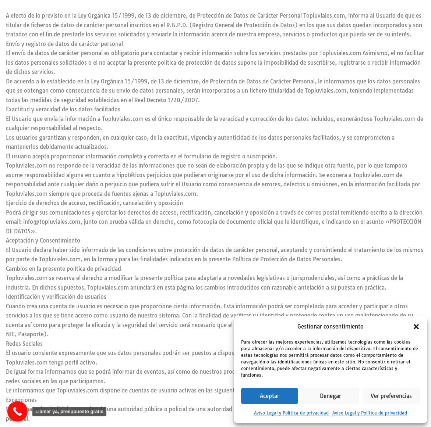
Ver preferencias (391, 395)
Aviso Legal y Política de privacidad (291, 413)
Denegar (330, 395)
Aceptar (269, 395)
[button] (416, 326)
